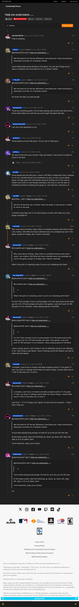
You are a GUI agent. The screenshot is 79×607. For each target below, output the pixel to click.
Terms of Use (39, 542)
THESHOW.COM (6, 1)
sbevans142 (17, 245)
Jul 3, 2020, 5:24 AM (37, 35)
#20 (73, 454)
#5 (73, 49)
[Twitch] (46, 509)
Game (55, 1)
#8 (73, 124)
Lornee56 (16, 226)
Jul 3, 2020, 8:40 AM (34, 138)
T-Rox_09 (16, 80)
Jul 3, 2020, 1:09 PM (44, 275)
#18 (73, 383)
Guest (28, 49)
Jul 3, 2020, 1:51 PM (42, 454)
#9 (73, 138)
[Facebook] (33, 509)
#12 (73, 196)
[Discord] (52, 509)
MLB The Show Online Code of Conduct (39, 553)
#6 (73, 80)
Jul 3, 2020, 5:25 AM (39, 49)
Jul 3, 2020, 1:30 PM (33, 364)
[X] (20, 509)
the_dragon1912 (18, 275)
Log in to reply (67, 25)
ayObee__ (16, 152)
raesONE (16, 196)
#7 (73, 107)
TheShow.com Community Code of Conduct (39, 549)
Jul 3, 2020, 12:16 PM (33, 172)
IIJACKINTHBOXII (17, 35)
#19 (73, 416)
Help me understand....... (39, 53)
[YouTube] (39, 509)
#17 (73, 364)
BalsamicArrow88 (19, 124)
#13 (73, 226)
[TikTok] (58, 509)
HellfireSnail (17, 454)
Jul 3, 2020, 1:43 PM (44, 416)
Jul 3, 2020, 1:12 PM (41, 317)
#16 (73, 317)
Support (64, 1)
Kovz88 (15, 172)
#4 (73, 35)
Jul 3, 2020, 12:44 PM (34, 226)
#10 (73, 152)
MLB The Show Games (39, 557)
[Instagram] (26, 509)
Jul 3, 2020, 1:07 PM (42, 245)
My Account (73, 1)
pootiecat (16, 138)
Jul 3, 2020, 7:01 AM (39, 124)
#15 (73, 275)
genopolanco (17, 107)
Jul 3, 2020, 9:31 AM (34, 152)
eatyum (15, 49)
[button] (3, 604)
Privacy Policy (39, 546)
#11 (73, 172)
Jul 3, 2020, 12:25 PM (40, 196)
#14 (73, 245)
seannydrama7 (18, 416)
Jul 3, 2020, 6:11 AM (36, 107)
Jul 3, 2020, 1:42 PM (42, 383)
